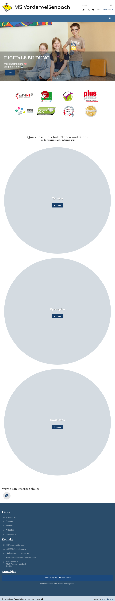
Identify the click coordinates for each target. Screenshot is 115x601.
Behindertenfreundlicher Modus (16, 599)
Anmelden (108, 10)
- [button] (89, 10)
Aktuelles (10, 530)
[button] (98, 9)
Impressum (11, 534)
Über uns (9, 521)
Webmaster (11, 517)
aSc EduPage (107, 599)
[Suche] (97, 5)
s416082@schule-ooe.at (16, 549)
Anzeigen (57, 205)
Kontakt (9, 526)
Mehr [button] (10, 73)
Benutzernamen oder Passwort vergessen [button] (57, 583)
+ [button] (84, 10)
